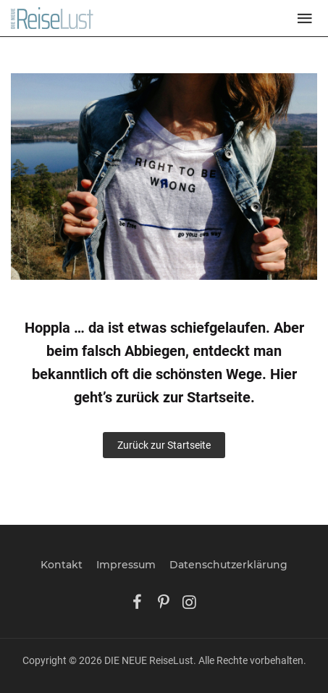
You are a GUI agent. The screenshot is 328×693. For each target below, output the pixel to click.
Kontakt (62, 564)
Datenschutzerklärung (228, 564)
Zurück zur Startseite (164, 445)
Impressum (126, 564)
